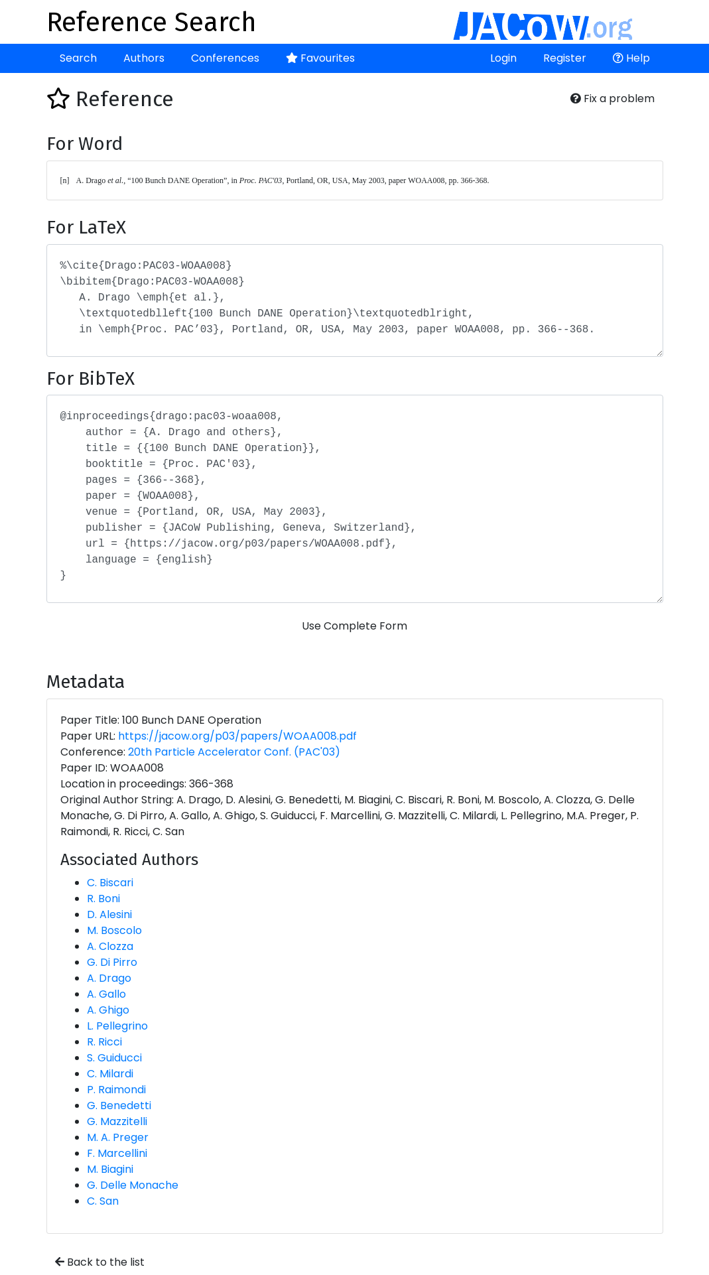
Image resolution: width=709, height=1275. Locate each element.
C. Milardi (110, 1073)
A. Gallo (106, 994)
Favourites (320, 58)
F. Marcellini (117, 1153)
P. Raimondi (116, 1089)
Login (503, 58)
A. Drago (109, 978)
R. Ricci (104, 1041)
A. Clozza (110, 946)
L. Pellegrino (117, 1026)
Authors (143, 58)
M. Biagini (110, 1169)
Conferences (225, 58)
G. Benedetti (119, 1105)
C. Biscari (110, 882)
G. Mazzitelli (117, 1121)
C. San (103, 1201)
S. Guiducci (114, 1057)
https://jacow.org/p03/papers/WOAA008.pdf (237, 736)
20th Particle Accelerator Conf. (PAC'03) (234, 752)
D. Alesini (109, 914)
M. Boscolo (114, 930)
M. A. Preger (118, 1137)
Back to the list (100, 1262)
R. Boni (103, 898)
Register (564, 58)
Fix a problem (612, 98)
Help (631, 58)
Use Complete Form (354, 626)
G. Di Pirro (112, 962)
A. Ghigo (108, 1010)
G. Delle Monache (132, 1185)
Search (78, 58)
